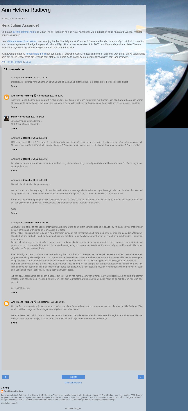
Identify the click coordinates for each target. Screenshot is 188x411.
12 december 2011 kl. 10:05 (50, 302)
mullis (14, 116)
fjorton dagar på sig (36, 53)
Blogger (77, 408)
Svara (14, 86)
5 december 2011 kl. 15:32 (34, 138)
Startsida (73, 377)
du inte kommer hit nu (25, 32)
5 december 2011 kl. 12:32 (34, 77)
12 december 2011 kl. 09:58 (34, 222)
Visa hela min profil (9, 403)
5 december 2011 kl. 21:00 (34, 180)
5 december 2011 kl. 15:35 (34, 159)
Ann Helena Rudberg (26, 10)
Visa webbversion (73, 382)
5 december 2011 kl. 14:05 (31, 116)
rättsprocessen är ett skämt (21, 41)
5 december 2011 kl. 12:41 (50, 95)
